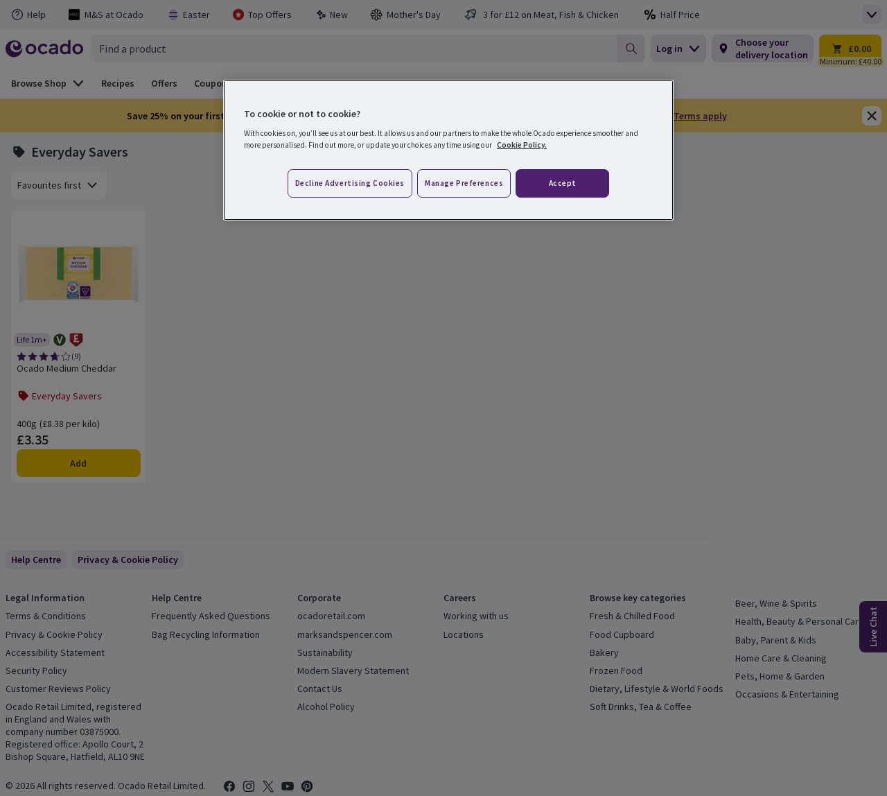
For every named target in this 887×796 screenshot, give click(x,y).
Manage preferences (464, 183)
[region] (448, 150)
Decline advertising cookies (350, 183)
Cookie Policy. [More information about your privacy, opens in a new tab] (522, 145)
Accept (563, 183)
